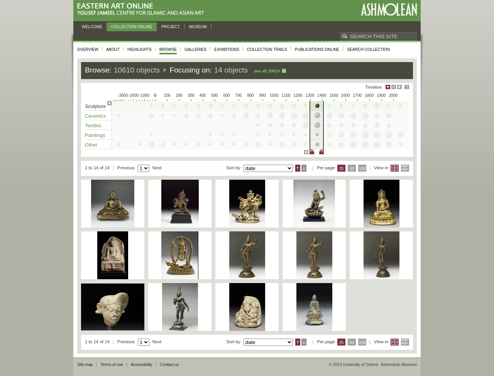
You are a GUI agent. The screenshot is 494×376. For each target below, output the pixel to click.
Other (91, 145)
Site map (85, 365)
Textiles (93, 125)
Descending (303, 168)
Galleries (195, 49)
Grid (395, 168)
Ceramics (95, 116)
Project (170, 27)
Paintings (95, 135)
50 (352, 169)
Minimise (393, 87)
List (405, 168)
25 (341, 169)
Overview (87, 49)
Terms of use (111, 365)
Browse (168, 49)
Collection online (131, 27)
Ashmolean (389, 9)
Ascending (297, 168)
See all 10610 (266, 71)
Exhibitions (226, 49)
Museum (198, 27)
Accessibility (141, 365)
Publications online (317, 49)
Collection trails (267, 49)
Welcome (92, 27)
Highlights (139, 49)
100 (362, 169)
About (113, 49)
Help (406, 87)
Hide (399, 87)
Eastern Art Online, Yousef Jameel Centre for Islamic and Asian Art (142, 9)
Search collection (368, 49)
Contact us (169, 365)
